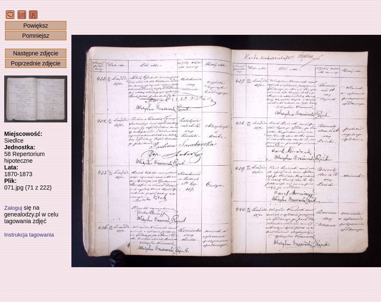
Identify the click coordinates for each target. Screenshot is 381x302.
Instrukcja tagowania (29, 235)
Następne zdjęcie (35, 53)
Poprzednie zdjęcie (35, 63)
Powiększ (35, 25)
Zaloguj (13, 208)
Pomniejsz (36, 35)
